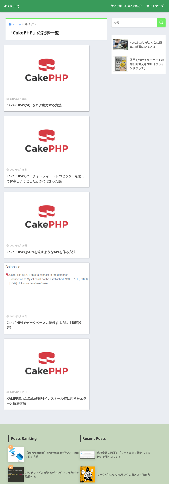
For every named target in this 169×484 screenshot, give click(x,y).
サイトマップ (155, 6)
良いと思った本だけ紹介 (126, 6)
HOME (84, 467)
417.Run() (14, 6)
